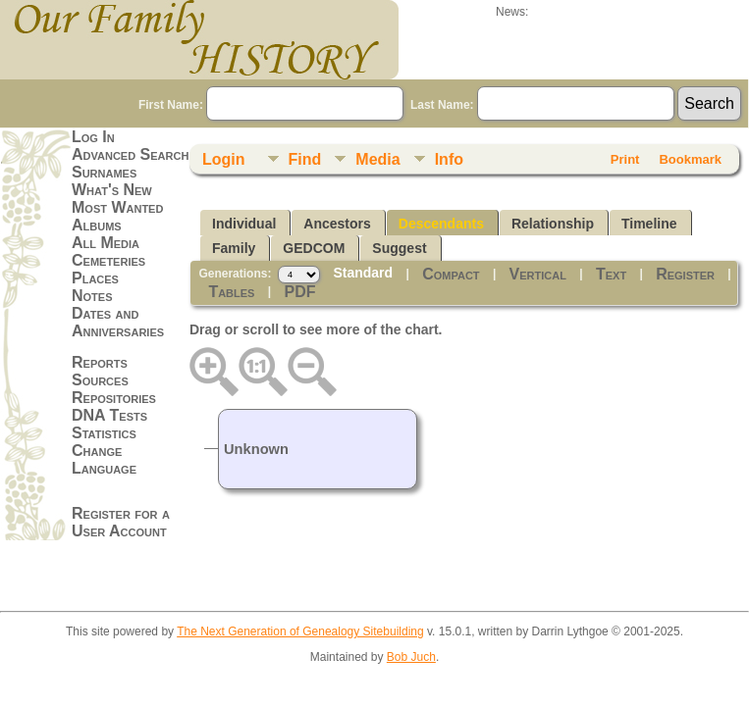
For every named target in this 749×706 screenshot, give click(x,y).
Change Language (104, 459)
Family (233, 248)
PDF (300, 291)
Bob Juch (411, 657)
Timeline (649, 223)
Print (625, 159)
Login (223, 159)
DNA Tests (109, 415)
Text (611, 274)
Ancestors (336, 223)
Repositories (114, 397)
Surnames (104, 172)
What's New (112, 189)
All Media (105, 242)
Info (449, 159)
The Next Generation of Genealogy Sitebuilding (300, 631)
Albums (97, 225)
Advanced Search (130, 154)
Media (377, 159)
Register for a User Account (121, 522)
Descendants (441, 223)
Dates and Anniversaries (118, 322)
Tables (231, 291)
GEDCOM (314, 248)
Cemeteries (108, 260)
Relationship (552, 223)
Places (95, 278)
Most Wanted (117, 207)
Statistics (104, 433)
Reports (100, 362)
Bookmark (690, 159)
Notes (92, 295)
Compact (450, 274)
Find (305, 159)
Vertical (537, 274)
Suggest (399, 248)
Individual (244, 223)
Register (685, 274)
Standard (363, 272)
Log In (93, 136)
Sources (100, 380)
